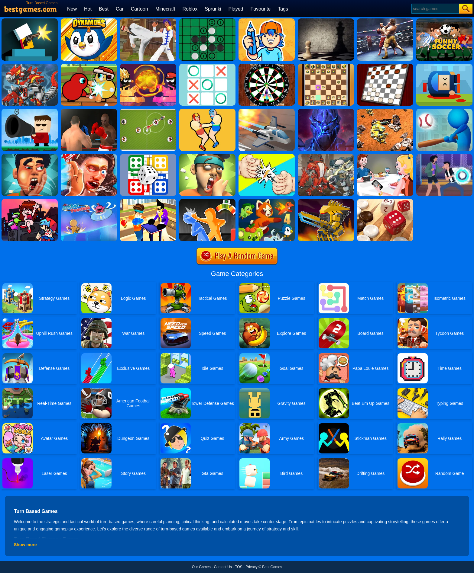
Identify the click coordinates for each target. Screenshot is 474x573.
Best (104, 8)
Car (120, 8)
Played (236, 8)
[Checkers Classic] (385, 66)
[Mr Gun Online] (30, 20)
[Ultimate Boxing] (385, 20)
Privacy (251, 567)
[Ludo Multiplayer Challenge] (148, 156)
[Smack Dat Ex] (385, 156)
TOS (238, 567)
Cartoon (139, 8)
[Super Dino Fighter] (30, 66)
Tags (283, 8)
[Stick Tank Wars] (148, 66)
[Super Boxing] (89, 111)
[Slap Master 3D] (148, 201)
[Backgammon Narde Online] (385, 201)
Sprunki (213, 8)
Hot (88, 8)
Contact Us (223, 567)
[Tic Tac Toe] (207, 66)
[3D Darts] (267, 66)
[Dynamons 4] (267, 201)
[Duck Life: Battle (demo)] (89, 66)
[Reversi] (207, 20)
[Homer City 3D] (444, 111)
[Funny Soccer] (444, 20)
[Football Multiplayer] (148, 111)
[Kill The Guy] (30, 111)
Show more (25, 544)
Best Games (272, 567)
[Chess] (326, 20)
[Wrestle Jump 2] (207, 111)
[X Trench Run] (267, 111)
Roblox (189, 8)
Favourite (260, 8)
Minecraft (165, 8)
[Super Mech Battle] (326, 201)
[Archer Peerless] (89, 201)
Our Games (201, 567)
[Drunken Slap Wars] (207, 201)
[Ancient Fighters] (326, 111)
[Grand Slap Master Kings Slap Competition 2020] (89, 156)
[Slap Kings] (207, 156)
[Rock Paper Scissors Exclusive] (267, 156)
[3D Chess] (326, 66)
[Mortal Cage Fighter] (444, 156)
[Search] (434, 9)
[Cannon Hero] (444, 66)
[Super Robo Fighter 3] (326, 156)
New (72, 8)
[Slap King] (30, 156)
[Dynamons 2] (89, 20)
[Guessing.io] (267, 20)
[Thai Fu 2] (148, 20)
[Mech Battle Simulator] (385, 111)
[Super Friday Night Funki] (30, 201)
